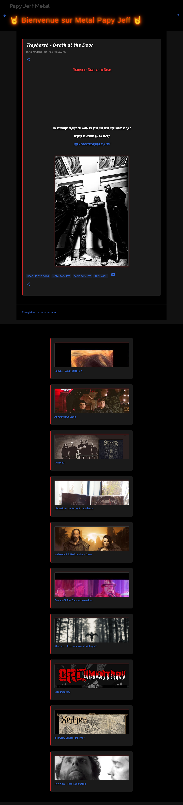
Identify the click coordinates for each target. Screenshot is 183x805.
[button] (28, 59)
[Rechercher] (147, 16)
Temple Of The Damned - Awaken (73, 600)
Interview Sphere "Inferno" (69, 737)
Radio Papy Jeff (82, 276)
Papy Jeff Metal (30, 6)
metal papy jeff (61, 276)
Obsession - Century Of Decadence (73, 508)
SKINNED (59, 462)
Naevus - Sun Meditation (68, 371)
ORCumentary (62, 692)
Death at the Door (38, 276)
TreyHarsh (100, 276)
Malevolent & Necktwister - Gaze (73, 554)
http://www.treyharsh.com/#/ (91, 144)
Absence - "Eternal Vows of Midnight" (75, 646)
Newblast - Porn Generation (70, 783)
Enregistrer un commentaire (39, 312)
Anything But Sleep (65, 416)
